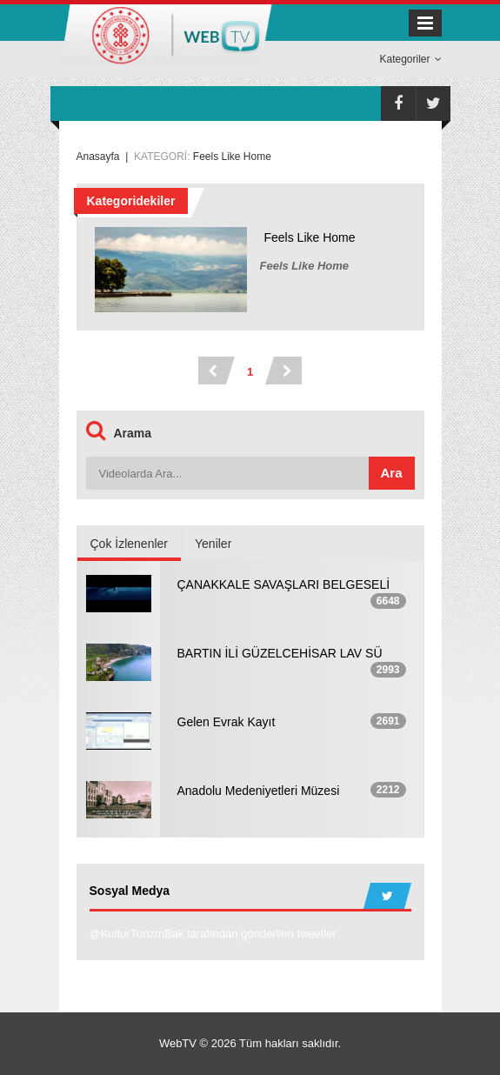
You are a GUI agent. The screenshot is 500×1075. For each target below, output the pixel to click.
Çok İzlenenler (129, 544)
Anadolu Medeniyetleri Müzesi (258, 791)
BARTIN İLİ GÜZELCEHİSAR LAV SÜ (280, 653)
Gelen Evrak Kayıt (226, 722)
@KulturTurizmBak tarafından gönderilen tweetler (213, 933)
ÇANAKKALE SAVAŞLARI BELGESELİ (283, 584)
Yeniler (213, 544)
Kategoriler (410, 59)
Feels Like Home (310, 237)
